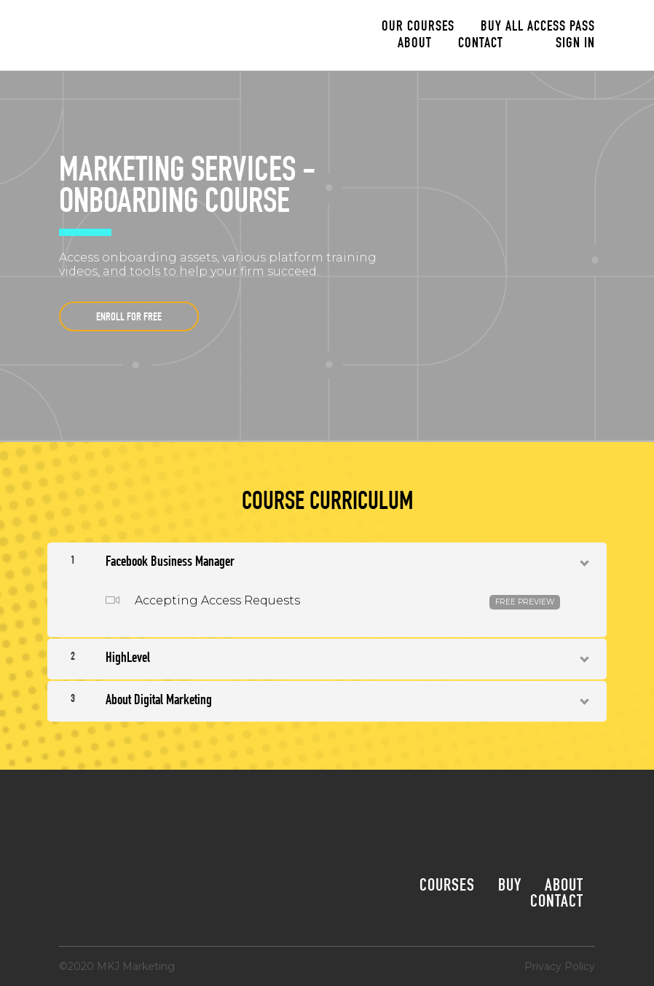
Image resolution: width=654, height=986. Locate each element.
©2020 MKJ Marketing (117, 966)
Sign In (575, 44)
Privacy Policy (559, 966)
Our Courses (418, 27)
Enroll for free (129, 318)
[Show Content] (583, 560)
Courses (447, 887)
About (415, 44)
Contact (480, 44)
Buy (509, 887)
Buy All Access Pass (538, 27)
